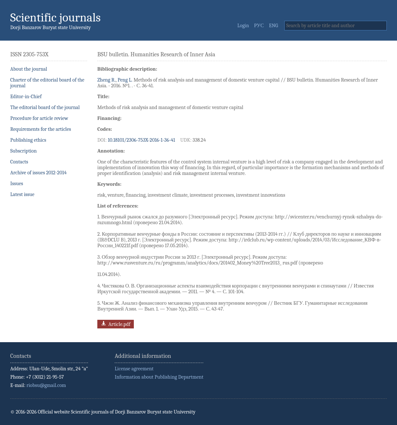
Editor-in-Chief (26, 96)
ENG (273, 25)
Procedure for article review (39, 118)
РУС (259, 25)
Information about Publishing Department (159, 377)
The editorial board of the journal (45, 107)
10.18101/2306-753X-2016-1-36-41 (141, 140)
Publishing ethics (28, 140)
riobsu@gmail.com (46, 385)
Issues (16, 183)
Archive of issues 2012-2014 (38, 173)
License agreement (134, 369)
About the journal (28, 69)
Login (243, 25)
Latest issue (22, 194)
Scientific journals (55, 17)
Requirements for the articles (40, 129)
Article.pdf (115, 323)
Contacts (19, 162)
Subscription (23, 151)
